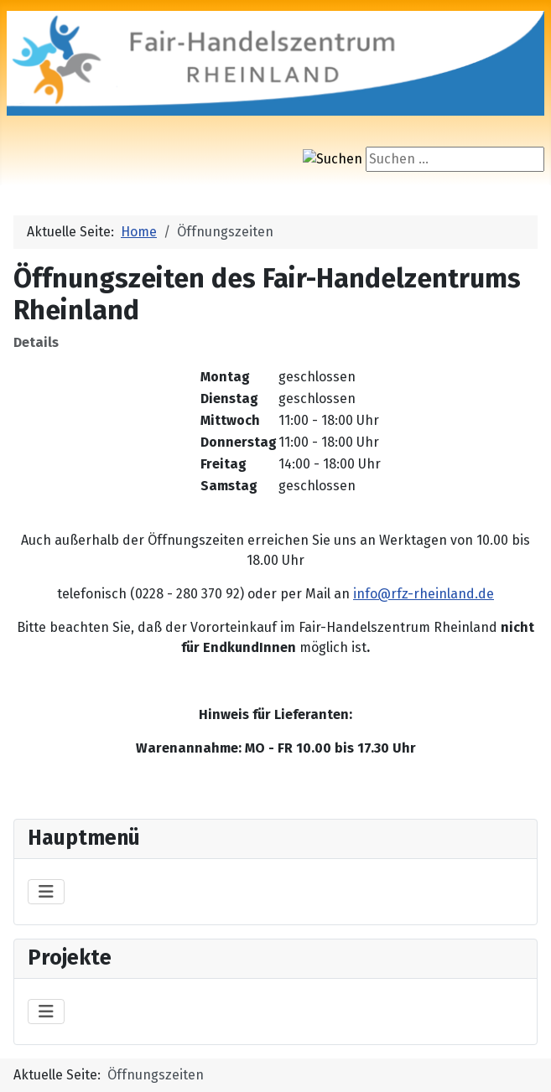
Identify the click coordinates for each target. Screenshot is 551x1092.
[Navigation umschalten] (46, 891)
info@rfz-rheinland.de (423, 594)
